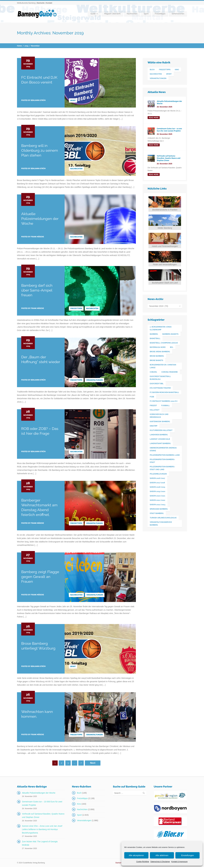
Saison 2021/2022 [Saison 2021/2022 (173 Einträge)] (157, 500)
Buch (79, 793)
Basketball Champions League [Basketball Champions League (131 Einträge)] (164, 343)
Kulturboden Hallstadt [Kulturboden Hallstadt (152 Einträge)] (161, 430)
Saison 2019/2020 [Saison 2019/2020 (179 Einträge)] (157, 491)
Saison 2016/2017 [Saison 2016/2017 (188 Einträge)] (157, 478)
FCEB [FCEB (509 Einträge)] (152, 397)
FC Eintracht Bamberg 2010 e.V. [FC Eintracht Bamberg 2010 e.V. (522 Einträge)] (164, 401)
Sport (146, 14)
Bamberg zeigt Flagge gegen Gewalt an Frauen (40, 577)
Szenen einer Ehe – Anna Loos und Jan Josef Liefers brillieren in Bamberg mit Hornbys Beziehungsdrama (42, 829)
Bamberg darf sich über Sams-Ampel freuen (36, 290)
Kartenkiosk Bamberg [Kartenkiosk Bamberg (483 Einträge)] (160, 422)
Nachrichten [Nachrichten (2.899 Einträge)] (156, 74)
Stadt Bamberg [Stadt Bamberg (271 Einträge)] (157, 513)
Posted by (33, 100)
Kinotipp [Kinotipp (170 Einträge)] (153, 426)
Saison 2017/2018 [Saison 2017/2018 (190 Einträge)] (157, 483)
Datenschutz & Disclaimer (160, 862)
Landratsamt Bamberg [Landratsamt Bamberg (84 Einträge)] (160, 443)
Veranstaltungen (94, 380)
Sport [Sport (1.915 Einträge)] (169, 74)
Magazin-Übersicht (112, 14)
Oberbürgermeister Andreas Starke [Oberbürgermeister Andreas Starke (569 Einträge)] (163, 449)
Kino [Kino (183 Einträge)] (177, 70)
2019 (26, 46)
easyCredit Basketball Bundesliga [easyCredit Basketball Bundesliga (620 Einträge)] (160, 377)
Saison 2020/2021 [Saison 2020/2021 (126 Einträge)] (157, 496)
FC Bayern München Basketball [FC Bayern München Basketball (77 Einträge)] (164, 392)
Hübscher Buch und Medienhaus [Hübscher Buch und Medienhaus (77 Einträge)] (159, 415)
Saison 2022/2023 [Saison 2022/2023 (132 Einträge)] (157, 505)
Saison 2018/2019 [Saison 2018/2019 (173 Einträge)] (157, 487)
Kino (79, 804)
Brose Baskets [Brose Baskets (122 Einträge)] (156, 360)
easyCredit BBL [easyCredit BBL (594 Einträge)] (156, 384)
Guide (93, 14)
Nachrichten (132, 14)
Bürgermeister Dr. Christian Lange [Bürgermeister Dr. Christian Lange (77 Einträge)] (163, 366)
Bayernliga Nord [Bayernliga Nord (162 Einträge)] (158, 347)
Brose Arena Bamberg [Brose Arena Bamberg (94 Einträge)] (160, 352)
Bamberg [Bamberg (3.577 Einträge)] (154, 334)
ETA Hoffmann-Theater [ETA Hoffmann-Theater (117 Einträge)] (160, 388)
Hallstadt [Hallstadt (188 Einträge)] (154, 410)
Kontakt (49, 3)
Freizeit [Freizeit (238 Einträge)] (153, 406)
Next (92, 763)
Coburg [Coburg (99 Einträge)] (153, 372)
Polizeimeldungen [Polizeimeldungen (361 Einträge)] (158, 474)
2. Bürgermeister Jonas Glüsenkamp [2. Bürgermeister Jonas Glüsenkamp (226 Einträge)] (160, 328)
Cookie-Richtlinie (142, 862)
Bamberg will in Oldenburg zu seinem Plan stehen (39, 150)
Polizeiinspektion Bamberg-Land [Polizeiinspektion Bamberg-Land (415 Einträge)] (165, 455)
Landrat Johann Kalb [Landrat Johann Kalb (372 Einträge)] (160, 439)
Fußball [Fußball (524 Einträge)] (165, 406)
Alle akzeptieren (136, 855)
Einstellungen (187, 855)
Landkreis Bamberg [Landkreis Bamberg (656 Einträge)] (159, 435)
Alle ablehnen (162, 855)
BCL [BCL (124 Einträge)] (171, 347)
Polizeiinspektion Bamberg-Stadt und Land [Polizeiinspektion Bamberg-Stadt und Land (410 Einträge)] (162, 468)
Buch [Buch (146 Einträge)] (152, 70)
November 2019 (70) (158, 306)
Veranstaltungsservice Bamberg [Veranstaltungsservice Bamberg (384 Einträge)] (161, 523)
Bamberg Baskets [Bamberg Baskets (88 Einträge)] (170, 334)
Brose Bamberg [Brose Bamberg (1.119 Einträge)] (157, 356)
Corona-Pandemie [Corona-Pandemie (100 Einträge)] (169, 372)
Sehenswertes (178, 14)
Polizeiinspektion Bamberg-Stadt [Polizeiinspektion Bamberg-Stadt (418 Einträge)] (162, 460)
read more (154, 118)
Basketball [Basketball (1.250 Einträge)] (155, 338)
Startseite (40, 3)
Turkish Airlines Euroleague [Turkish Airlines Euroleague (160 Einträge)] (163, 518)
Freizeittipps (160, 14)
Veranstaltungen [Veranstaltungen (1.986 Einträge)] (158, 78)
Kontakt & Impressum (179, 862)
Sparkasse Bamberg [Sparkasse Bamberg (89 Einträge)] (159, 509)
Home (19, 46)
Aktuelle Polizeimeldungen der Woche (39, 219)
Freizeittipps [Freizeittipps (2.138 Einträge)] (164, 70)
